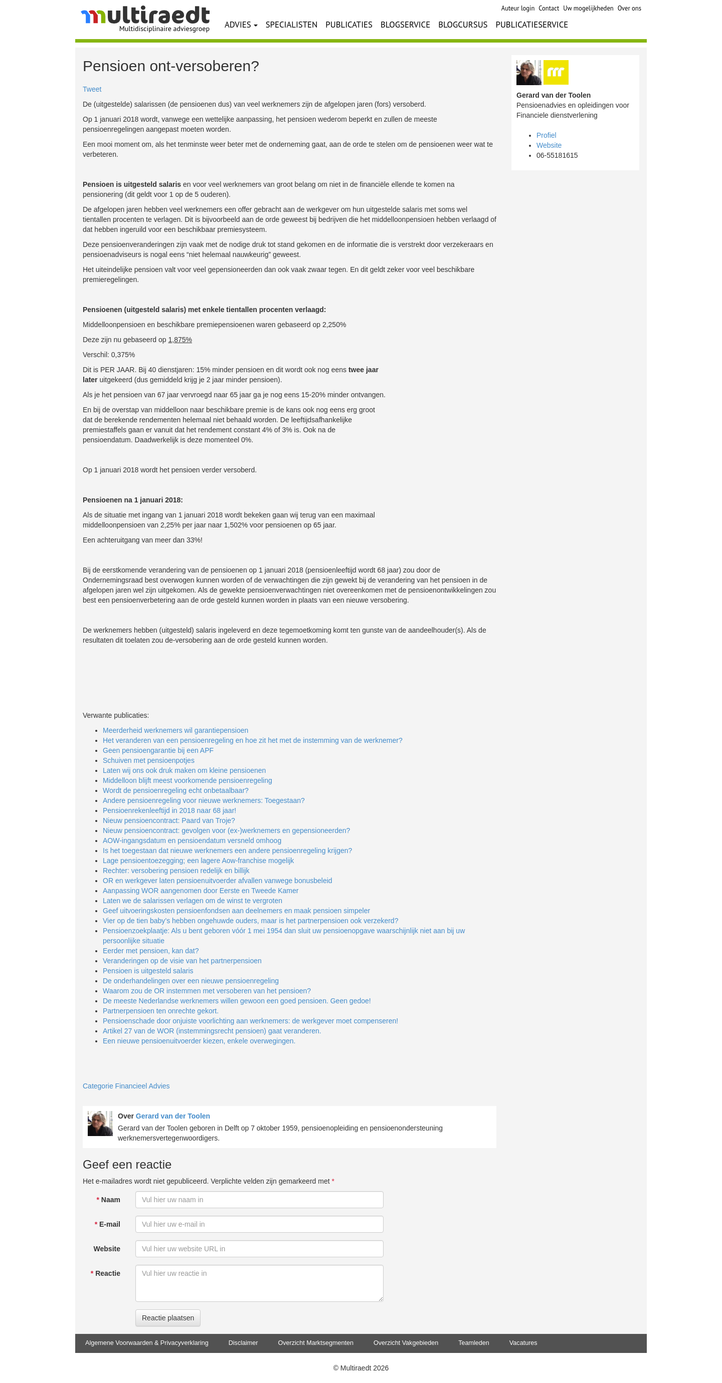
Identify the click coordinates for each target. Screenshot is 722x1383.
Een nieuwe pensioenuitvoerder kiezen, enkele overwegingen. (199, 1041)
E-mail (107, 1224)
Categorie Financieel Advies (126, 1086)
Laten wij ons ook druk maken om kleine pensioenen (184, 770)
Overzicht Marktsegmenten (315, 1342)
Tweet (92, 89)
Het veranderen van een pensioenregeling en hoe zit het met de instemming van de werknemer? (253, 740)
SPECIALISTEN (292, 24)
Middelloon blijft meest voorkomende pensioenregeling (187, 780)
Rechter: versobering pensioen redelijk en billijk (176, 871)
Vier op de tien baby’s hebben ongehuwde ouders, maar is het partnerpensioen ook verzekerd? (250, 921)
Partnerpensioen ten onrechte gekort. (161, 1011)
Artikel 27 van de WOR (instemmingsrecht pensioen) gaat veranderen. (212, 1031)
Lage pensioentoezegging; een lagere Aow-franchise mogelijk (198, 861)
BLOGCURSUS (462, 24)
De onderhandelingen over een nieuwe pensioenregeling (191, 981)
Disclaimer (243, 1342)
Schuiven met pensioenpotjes (149, 760)
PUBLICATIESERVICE (532, 24)
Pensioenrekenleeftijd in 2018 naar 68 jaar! (169, 810)
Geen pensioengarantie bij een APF (158, 750)
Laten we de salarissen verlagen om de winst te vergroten (192, 901)
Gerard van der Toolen (173, 1116)
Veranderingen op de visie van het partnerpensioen (182, 961)
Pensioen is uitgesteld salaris (148, 971)
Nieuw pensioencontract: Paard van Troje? (169, 820)
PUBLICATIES (349, 24)
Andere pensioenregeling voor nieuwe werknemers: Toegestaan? (204, 800)
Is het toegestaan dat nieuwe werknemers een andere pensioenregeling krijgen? (227, 851)
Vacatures (523, 1342)
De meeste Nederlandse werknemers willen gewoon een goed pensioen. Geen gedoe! (237, 1001)
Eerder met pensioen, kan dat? (151, 951)
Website (107, 1249)
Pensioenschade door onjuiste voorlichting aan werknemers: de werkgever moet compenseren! (250, 1021)
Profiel (546, 135)
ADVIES (241, 24)
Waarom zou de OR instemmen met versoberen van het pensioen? (207, 991)
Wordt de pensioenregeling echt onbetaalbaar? (176, 790)
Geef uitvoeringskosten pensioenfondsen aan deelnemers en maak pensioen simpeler (236, 911)
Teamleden (473, 1342)
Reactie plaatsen (168, 1318)
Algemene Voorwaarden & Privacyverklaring (147, 1342)
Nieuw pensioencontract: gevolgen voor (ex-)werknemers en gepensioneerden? (226, 830)
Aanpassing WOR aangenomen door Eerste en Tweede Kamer (200, 891)
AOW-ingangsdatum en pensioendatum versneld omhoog (192, 841)
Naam (108, 1200)
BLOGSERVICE (405, 24)
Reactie (105, 1273)
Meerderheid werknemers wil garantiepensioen (175, 730)
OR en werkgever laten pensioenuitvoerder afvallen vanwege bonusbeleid (217, 881)
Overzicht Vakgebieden (406, 1342)
